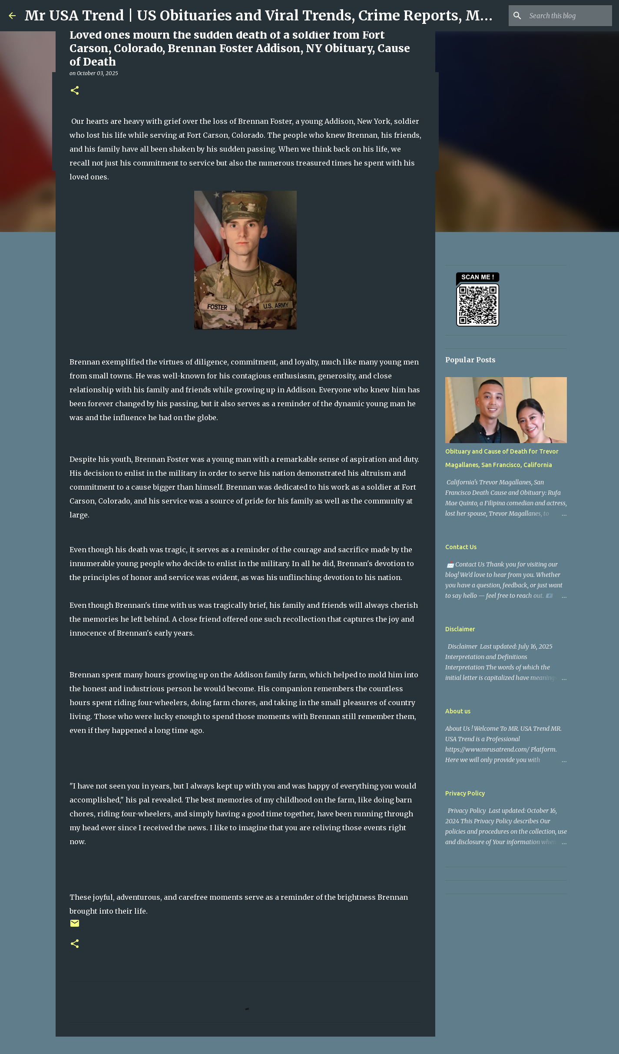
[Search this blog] (566, 15)
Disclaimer (460, 629)
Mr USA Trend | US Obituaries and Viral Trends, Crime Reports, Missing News (293, 15)
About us (457, 711)
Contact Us (461, 547)
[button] (75, 91)
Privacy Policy (465, 793)
